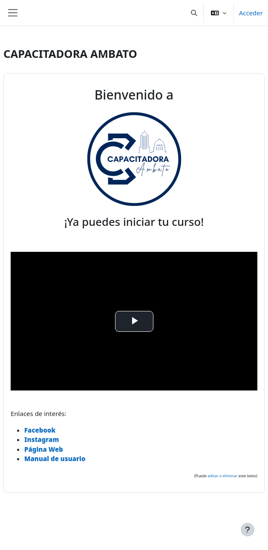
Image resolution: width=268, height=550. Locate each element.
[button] (194, 13)
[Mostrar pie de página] (247, 529)
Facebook (39, 430)
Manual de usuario (55, 458)
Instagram (41, 439)
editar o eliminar (222, 476)
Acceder (251, 13)
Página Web (43, 449)
